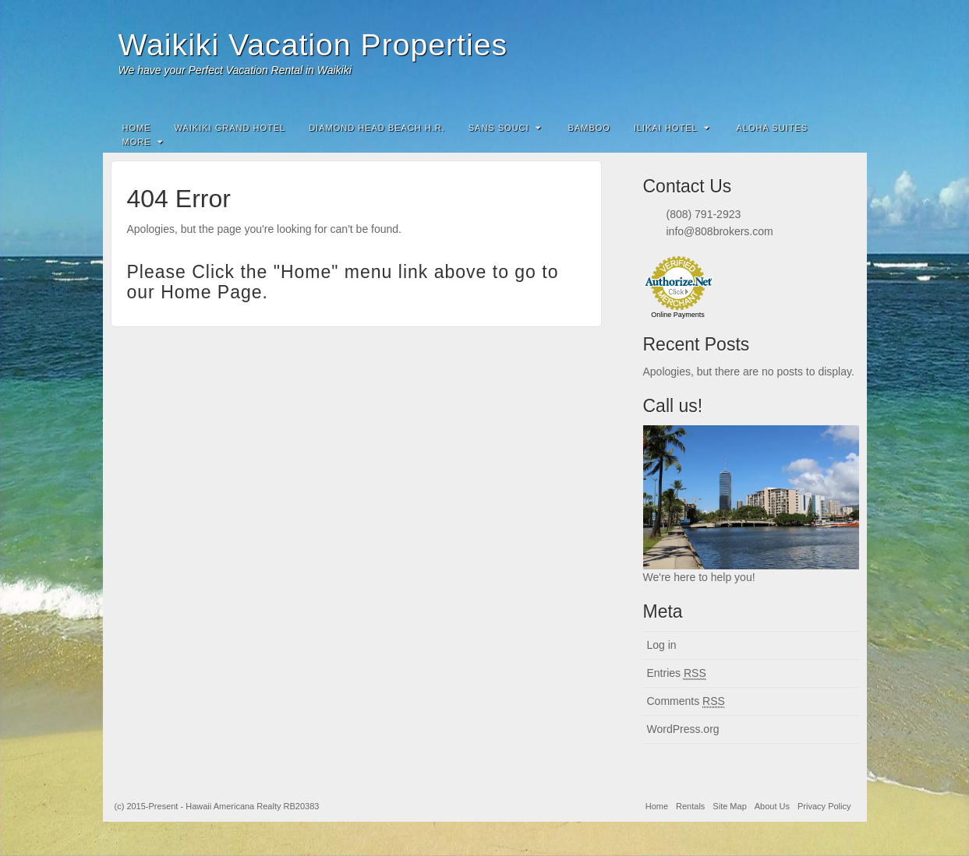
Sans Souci (505, 127)
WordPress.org (683, 729)
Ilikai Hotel (671, 127)
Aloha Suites (772, 127)
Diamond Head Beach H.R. (377, 127)
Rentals (690, 806)
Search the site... (845, 127)
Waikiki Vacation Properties (313, 45)
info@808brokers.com (720, 231)
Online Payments (678, 315)
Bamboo (589, 127)
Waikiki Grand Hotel (230, 127)
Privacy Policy (824, 806)
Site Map (729, 806)
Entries (676, 673)
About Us (772, 806)
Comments (686, 701)
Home (136, 127)
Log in (662, 645)
